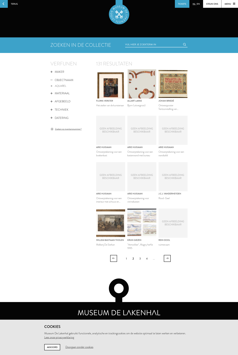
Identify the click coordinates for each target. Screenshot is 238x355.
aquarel (58, 86)
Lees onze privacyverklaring (59, 337)
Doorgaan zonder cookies (79, 347)
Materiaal (60, 93)
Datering (59, 118)
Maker (57, 72)
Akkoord (52, 347)
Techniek (59, 110)
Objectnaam (61, 80)
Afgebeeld (60, 101)
